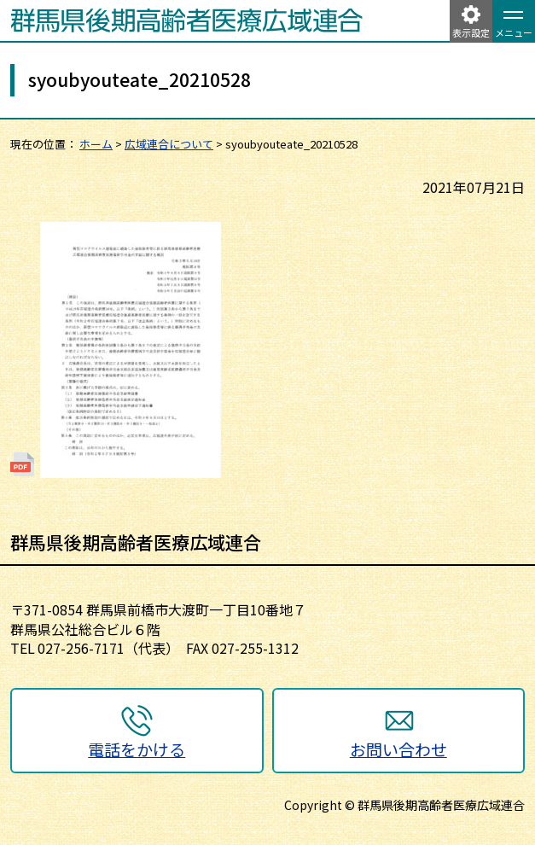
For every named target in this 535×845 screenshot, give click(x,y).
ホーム (96, 144)
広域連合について (169, 144)
